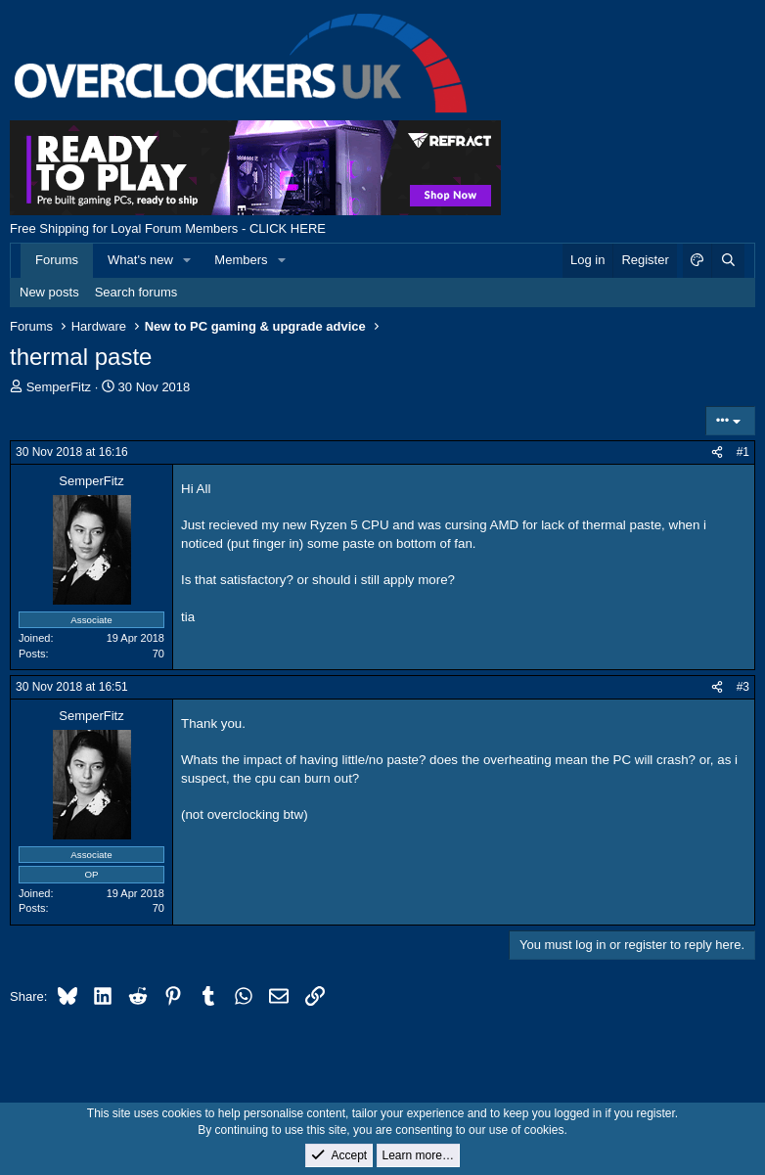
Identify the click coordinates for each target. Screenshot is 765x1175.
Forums (56, 259)
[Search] (727, 260)
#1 (743, 452)
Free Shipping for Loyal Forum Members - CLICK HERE (168, 228)
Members (240, 259)
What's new (140, 259)
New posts (49, 292)
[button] (188, 260)
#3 (743, 687)
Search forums (136, 292)
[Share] (717, 452)
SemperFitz (58, 387)
